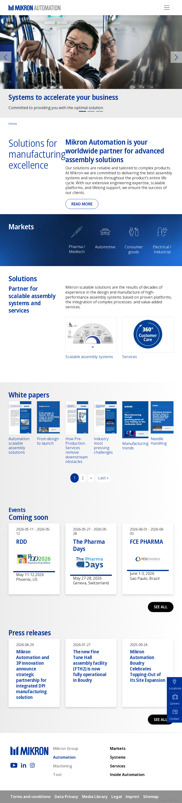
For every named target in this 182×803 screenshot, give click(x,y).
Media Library (95, 796)
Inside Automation (127, 774)
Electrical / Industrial (162, 249)
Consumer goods (134, 249)
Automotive (105, 247)
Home (13, 123)
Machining (62, 766)
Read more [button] (81, 204)
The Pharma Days (89, 545)
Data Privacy (66, 796)
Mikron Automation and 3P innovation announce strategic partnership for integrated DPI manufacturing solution (32, 674)
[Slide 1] (82, 111)
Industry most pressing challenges (103, 446)
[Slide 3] (99, 111)
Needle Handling (159, 441)
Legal (116, 796)
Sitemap (151, 796)
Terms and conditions (30, 796)
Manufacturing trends (135, 445)
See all (161, 606)
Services (129, 356)
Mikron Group (65, 748)
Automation (64, 757)
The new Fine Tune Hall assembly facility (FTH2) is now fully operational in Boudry (90, 665)
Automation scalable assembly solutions (19, 446)
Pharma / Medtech (77, 249)
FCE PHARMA (146, 541)
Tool (57, 774)
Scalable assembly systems (89, 356)
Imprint (132, 796)
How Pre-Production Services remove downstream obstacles (76, 450)
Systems (118, 757)
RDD (21, 541)
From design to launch (48, 441)
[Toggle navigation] (166, 7)
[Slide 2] (91, 111)
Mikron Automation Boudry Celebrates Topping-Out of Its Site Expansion (147, 665)
